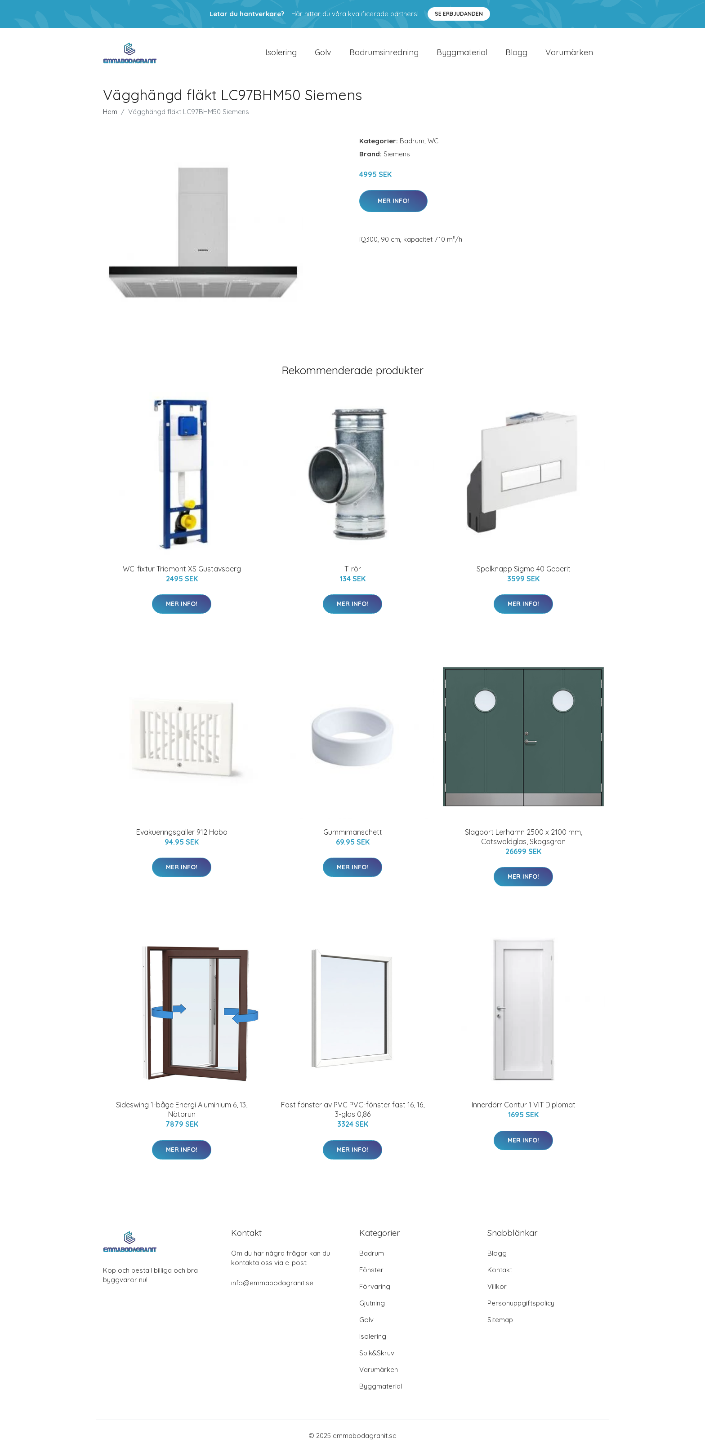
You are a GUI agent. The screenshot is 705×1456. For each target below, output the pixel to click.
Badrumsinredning (384, 54)
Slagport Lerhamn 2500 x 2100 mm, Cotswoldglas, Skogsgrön (523, 841)
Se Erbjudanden (459, 13)
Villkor (497, 1291)
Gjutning (372, 1308)
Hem (110, 116)
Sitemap (500, 1324)
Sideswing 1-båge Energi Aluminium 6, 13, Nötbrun (181, 1114)
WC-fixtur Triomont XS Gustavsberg (182, 573)
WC (433, 145)
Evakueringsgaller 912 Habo (182, 836)
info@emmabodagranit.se (272, 1287)
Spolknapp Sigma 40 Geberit (524, 573)
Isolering (281, 54)
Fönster (371, 1274)
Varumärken (569, 54)
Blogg (516, 54)
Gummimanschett (352, 836)
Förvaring (374, 1291)
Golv (323, 54)
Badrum (412, 145)
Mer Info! (393, 205)
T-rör (352, 573)
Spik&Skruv (376, 1358)
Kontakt (499, 1274)
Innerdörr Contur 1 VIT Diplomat (524, 1109)
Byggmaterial (462, 54)
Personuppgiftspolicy (520, 1308)
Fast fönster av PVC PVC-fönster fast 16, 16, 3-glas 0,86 (352, 1114)
